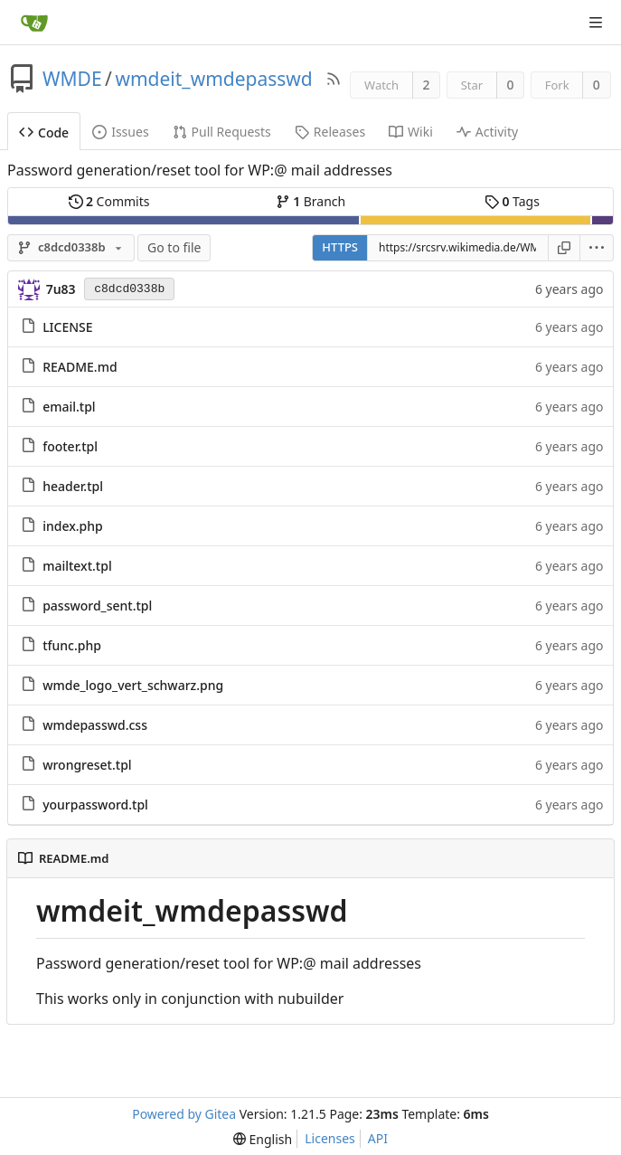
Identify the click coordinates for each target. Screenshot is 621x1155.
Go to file (174, 247)
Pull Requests (222, 131)
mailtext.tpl (77, 565)
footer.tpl (70, 446)
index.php (72, 526)
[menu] (597, 247)
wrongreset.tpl (86, 764)
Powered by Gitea (184, 1113)
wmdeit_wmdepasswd (213, 79)
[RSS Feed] (333, 79)
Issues (120, 131)
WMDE (72, 79)
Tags (512, 201)
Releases (330, 131)
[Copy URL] (564, 247)
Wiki (411, 131)
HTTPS (340, 247)
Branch (311, 201)
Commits (109, 201)
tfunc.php (71, 645)
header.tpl (72, 486)
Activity (487, 131)
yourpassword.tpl (95, 804)
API (378, 1138)
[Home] (34, 22)
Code (44, 132)
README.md (79, 366)
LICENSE (67, 327)
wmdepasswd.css (94, 725)
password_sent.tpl (97, 605)
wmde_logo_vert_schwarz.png (132, 685)
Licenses (330, 1138)
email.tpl (69, 406)
